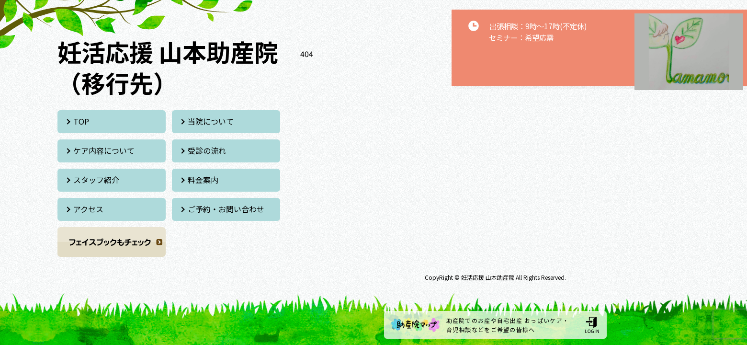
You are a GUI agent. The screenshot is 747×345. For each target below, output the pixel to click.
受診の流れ (207, 150)
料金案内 (203, 179)
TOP (81, 121)
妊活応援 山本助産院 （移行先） (167, 67)
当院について (211, 121)
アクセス (88, 209)
